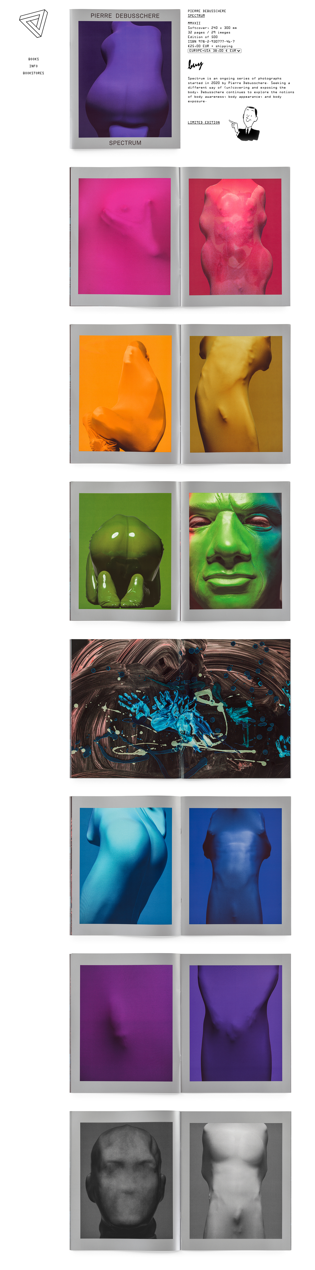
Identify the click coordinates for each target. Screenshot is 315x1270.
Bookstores (33, 73)
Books (33, 59)
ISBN (192, 41)
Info (33, 66)
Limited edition (204, 122)
